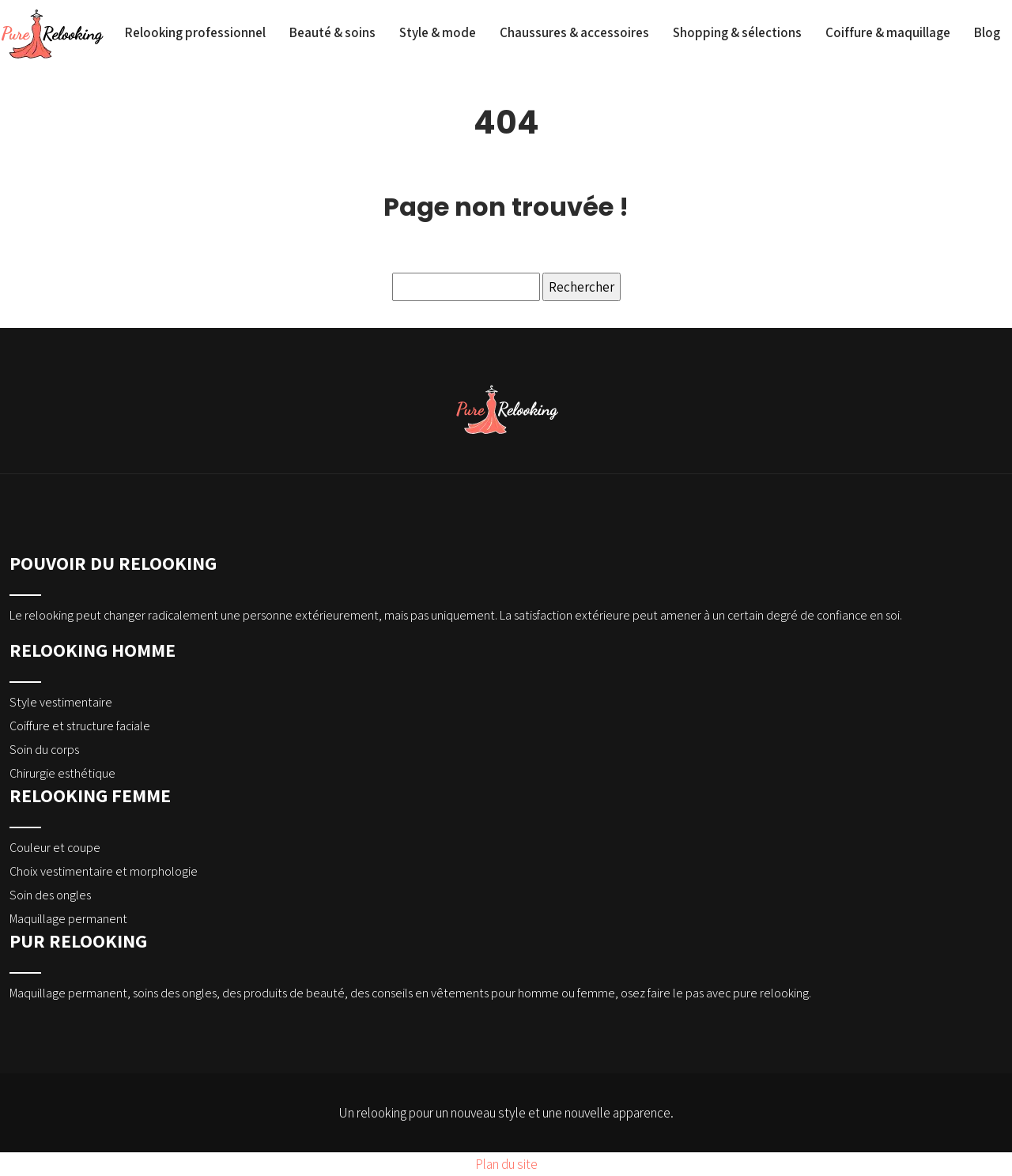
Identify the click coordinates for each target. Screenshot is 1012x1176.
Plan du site (506, 1164)
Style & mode (437, 32)
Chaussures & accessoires (574, 32)
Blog (987, 32)
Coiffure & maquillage (887, 32)
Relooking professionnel (195, 32)
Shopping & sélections (737, 32)
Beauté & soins (332, 32)
